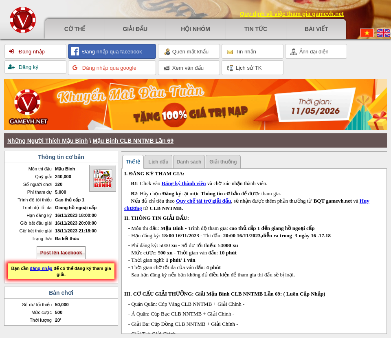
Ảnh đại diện (309, 52)
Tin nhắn (241, 52)
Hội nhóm (195, 29)
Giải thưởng (223, 162)
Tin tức (255, 29)
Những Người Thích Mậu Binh (47, 140)
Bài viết (316, 29)
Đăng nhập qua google (108, 68)
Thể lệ (133, 162)
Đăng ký (27, 67)
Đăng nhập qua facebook (111, 52)
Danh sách (189, 162)
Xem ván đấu (183, 68)
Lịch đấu (158, 162)
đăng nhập (41, 268)
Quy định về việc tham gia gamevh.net (292, 14)
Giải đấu (135, 29)
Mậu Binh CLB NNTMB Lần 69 (133, 140)
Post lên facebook (61, 253)
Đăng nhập (31, 52)
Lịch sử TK (244, 68)
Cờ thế (75, 29)
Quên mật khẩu (186, 52)
